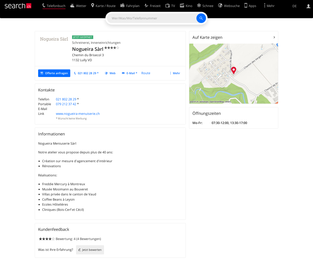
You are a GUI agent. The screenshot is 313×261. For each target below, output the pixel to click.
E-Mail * (132, 73)
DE (294, 6)
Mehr (176, 73)
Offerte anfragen (56, 73)
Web (113, 73)
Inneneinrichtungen (106, 42)
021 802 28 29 (66, 99)
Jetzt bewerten (92, 250)
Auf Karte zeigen (207, 37)
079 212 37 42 (66, 104)
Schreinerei (80, 42)
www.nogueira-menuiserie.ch (78, 113)
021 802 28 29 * (88, 73)
